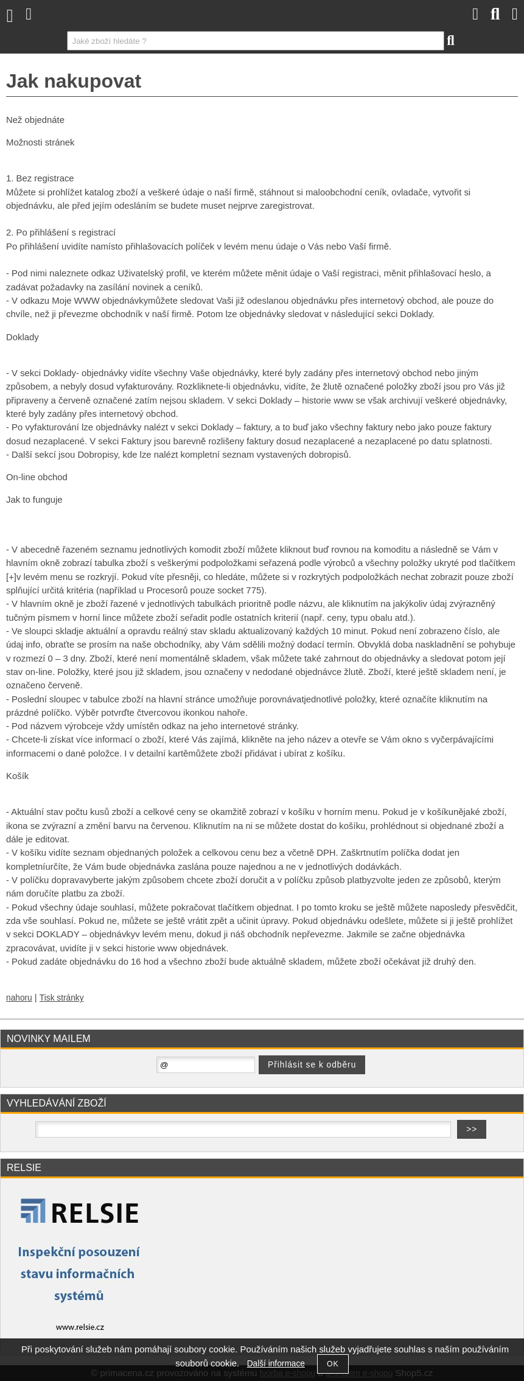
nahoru (19, 997)
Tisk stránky (62, 997)
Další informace (276, 1363)
